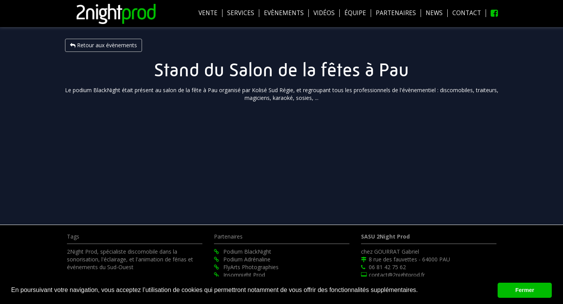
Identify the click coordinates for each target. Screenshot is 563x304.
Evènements (284, 13)
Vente (208, 13)
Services (240, 13)
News (434, 13)
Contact (466, 13)
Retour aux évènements (103, 45)
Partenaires (396, 13)
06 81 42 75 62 (383, 267)
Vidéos (324, 13)
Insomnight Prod (239, 274)
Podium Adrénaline (242, 259)
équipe (355, 13)
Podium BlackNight (242, 251)
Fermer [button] (524, 290)
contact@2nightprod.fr (393, 274)
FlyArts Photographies (246, 267)
